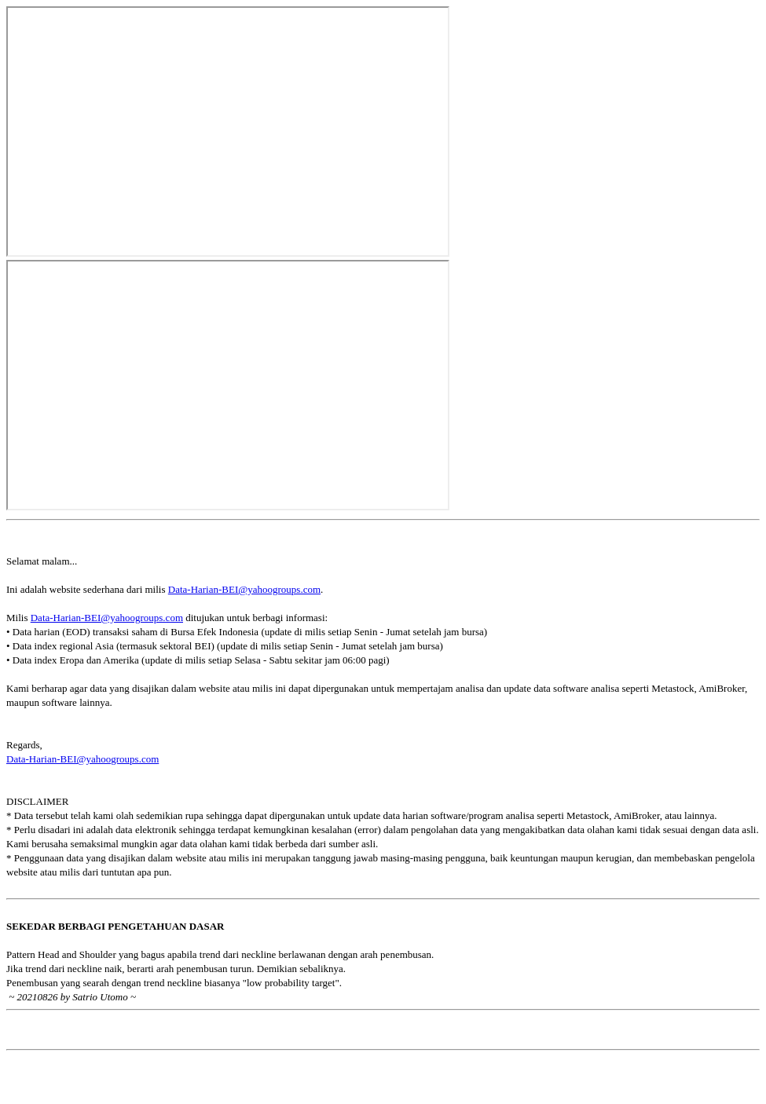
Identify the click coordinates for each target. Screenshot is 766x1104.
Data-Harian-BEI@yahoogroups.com (244, 589)
